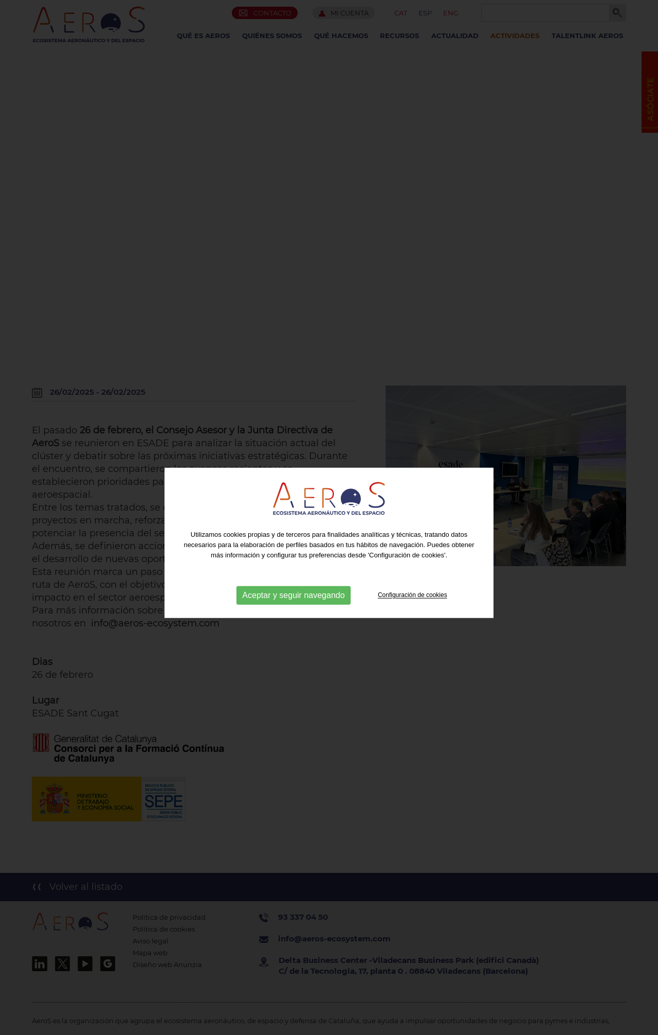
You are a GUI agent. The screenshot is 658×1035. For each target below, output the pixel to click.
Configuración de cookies (412, 602)
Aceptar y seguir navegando (293, 603)
